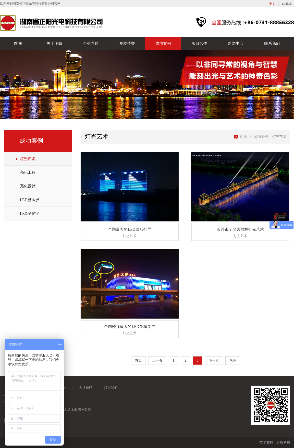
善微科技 (283, 442)
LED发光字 (29, 213)
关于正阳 (54, 43)
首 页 (18, 43)
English (287, 3)
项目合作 (199, 43)
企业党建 (90, 43)
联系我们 (272, 43)
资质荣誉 (127, 43)
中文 (272, 3)
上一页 (157, 360)
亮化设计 (28, 186)
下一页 (214, 360)
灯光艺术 (28, 159)
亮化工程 (28, 172)
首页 (138, 360)
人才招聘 (86, 388)
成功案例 (163, 43)
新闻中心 (236, 43)
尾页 (232, 360)
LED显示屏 (29, 200)
